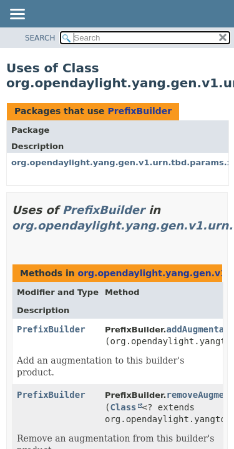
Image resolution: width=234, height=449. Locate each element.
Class (123, 407)
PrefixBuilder (139, 111)
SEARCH (40, 38)
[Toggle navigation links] (16, 15)
